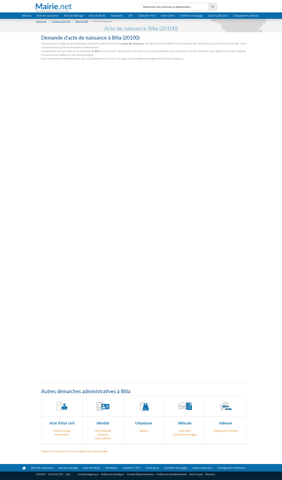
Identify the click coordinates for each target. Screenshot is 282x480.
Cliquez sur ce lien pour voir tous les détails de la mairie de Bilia (74, 451)
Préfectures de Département (172, 474)
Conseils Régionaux (88, 474)
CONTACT (41, 474)
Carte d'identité (103, 430)
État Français (196, 474)
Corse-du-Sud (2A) (61, 21)
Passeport (117, 15)
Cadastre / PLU (147, 15)
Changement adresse (246, 15)
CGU (67, 474)
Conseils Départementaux (140, 474)
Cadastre (144, 430)
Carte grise (152, 467)
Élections (210, 474)
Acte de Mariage (73, 15)
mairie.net (41, 21)
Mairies (26, 15)
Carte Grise (167, 15)
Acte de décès (97, 15)
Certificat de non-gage (185, 434)
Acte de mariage (61, 430)
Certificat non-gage (191, 15)
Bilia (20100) (82, 21)
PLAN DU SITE (55, 474)
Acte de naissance (47, 15)
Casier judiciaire (218, 15)
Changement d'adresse (225, 430)
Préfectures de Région (112, 474)
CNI (130, 15)
